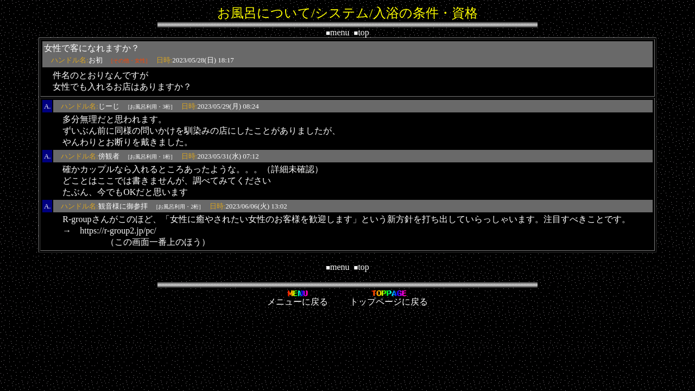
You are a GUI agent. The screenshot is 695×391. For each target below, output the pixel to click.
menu (337, 32)
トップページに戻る (389, 297)
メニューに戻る (297, 297)
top (361, 32)
